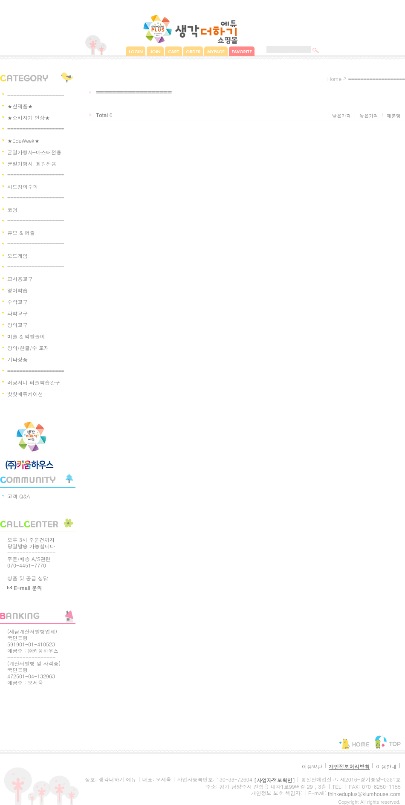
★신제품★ (20, 106)
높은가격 (368, 116)
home (334, 78)
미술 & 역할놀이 (26, 336)
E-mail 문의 (24, 587)
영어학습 (17, 290)
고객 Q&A (18, 496)
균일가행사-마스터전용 (34, 152)
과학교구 (17, 313)
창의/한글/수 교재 (28, 347)
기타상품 (17, 359)
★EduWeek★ (23, 140)
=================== (35, 94)
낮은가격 (341, 116)
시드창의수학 (22, 186)
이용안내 (386, 766)
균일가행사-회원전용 (31, 163)
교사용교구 (20, 278)
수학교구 (17, 301)
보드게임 (17, 255)
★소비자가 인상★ (28, 117)
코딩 (12, 209)
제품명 (394, 116)
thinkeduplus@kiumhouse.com (364, 793)
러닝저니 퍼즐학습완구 (33, 382)
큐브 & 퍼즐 (21, 232)
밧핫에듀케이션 (25, 393)
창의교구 (17, 324)
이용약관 (312, 766)
